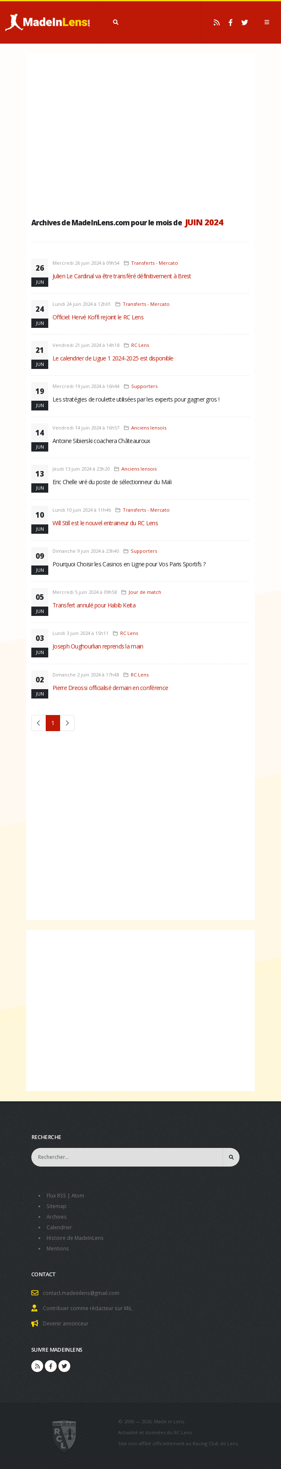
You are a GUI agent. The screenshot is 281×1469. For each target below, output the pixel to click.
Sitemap (57, 1205)
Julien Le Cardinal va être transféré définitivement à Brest (121, 276)
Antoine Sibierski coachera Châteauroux (101, 441)
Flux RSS (57, 1195)
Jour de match (145, 592)
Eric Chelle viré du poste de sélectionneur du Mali (111, 482)
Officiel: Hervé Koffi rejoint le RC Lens (97, 317)
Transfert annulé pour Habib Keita (93, 605)
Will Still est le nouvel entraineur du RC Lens (105, 523)
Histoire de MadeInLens (77, 1235)
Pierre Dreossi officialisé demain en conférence (110, 688)
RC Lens (140, 345)
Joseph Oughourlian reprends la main (97, 646)
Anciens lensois (148, 427)
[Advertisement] (140, 133)
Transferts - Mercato (154, 263)
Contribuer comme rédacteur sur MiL (89, 1304)
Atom (80, 1195)
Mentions (59, 1246)
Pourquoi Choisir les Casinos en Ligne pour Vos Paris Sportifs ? (128, 564)
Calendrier (60, 1225)
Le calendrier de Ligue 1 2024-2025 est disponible (113, 358)
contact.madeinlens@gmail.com (82, 1290)
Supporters (144, 386)
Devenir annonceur (67, 1319)
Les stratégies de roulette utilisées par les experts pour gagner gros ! (135, 399)
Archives (57, 1215)
